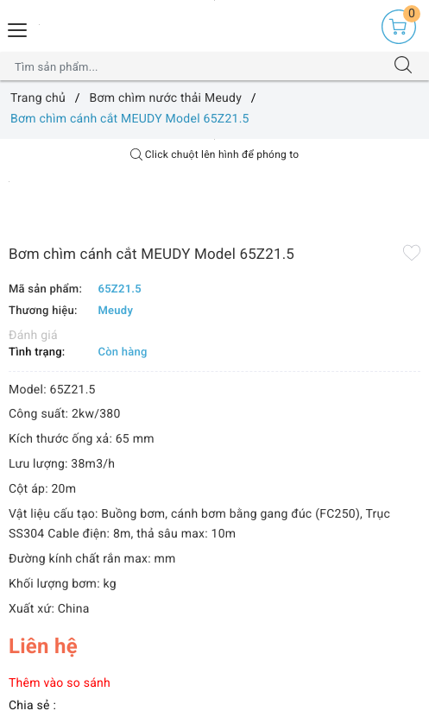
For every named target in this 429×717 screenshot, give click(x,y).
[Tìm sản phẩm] (198, 66)
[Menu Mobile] (18, 28)
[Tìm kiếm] (403, 66)
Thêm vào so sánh (59, 683)
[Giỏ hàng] (399, 26)
